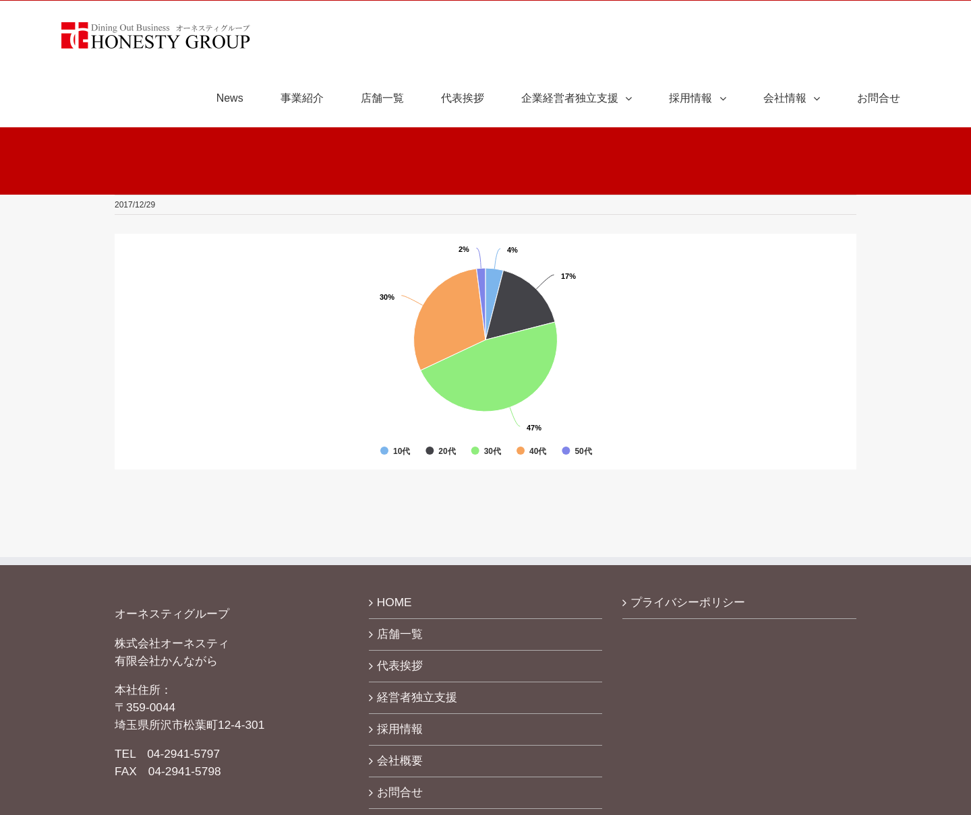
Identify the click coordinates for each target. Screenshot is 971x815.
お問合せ (400, 792)
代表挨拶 (400, 665)
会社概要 (400, 760)
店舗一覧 (400, 634)
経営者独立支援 (417, 697)
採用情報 (400, 729)
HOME (394, 602)
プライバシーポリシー (687, 602)
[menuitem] (238, 98)
